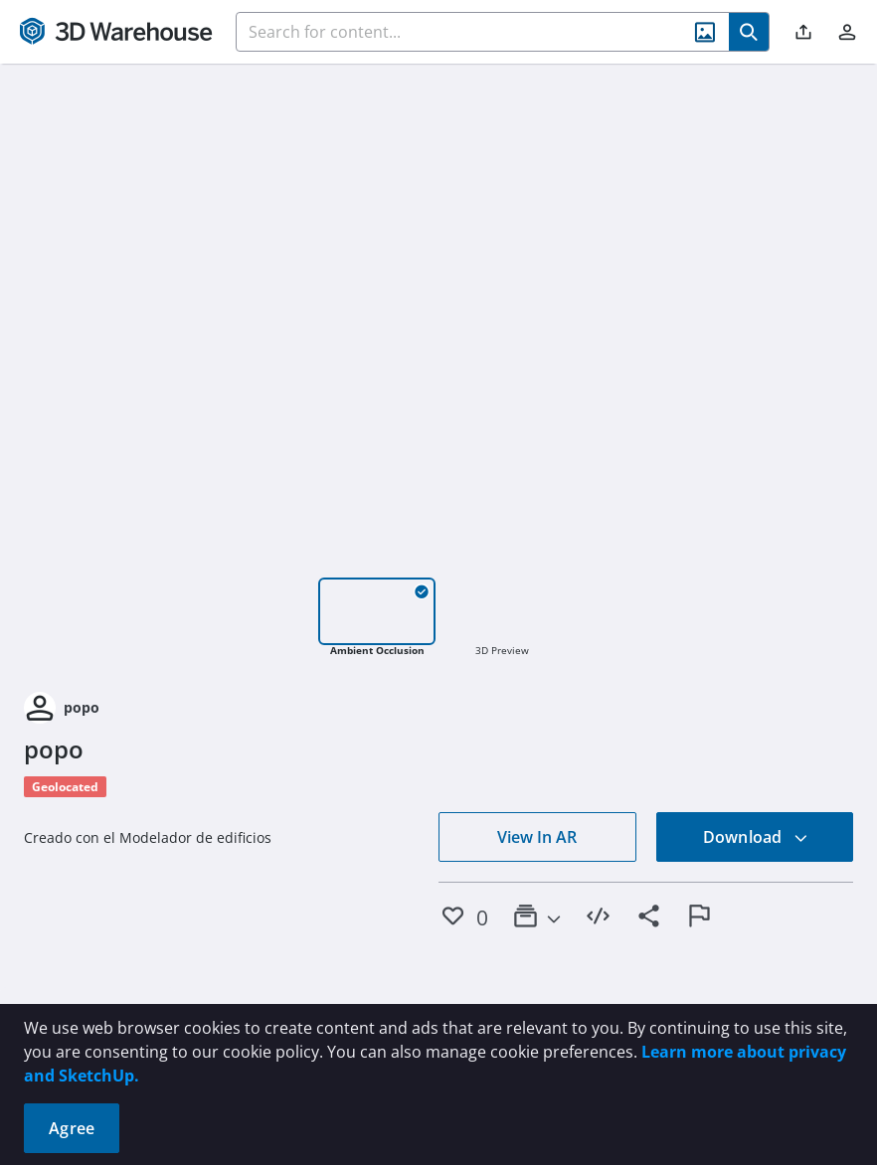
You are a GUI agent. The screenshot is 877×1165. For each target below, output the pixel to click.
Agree (71, 1128)
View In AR (537, 837)
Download (755, 837)
